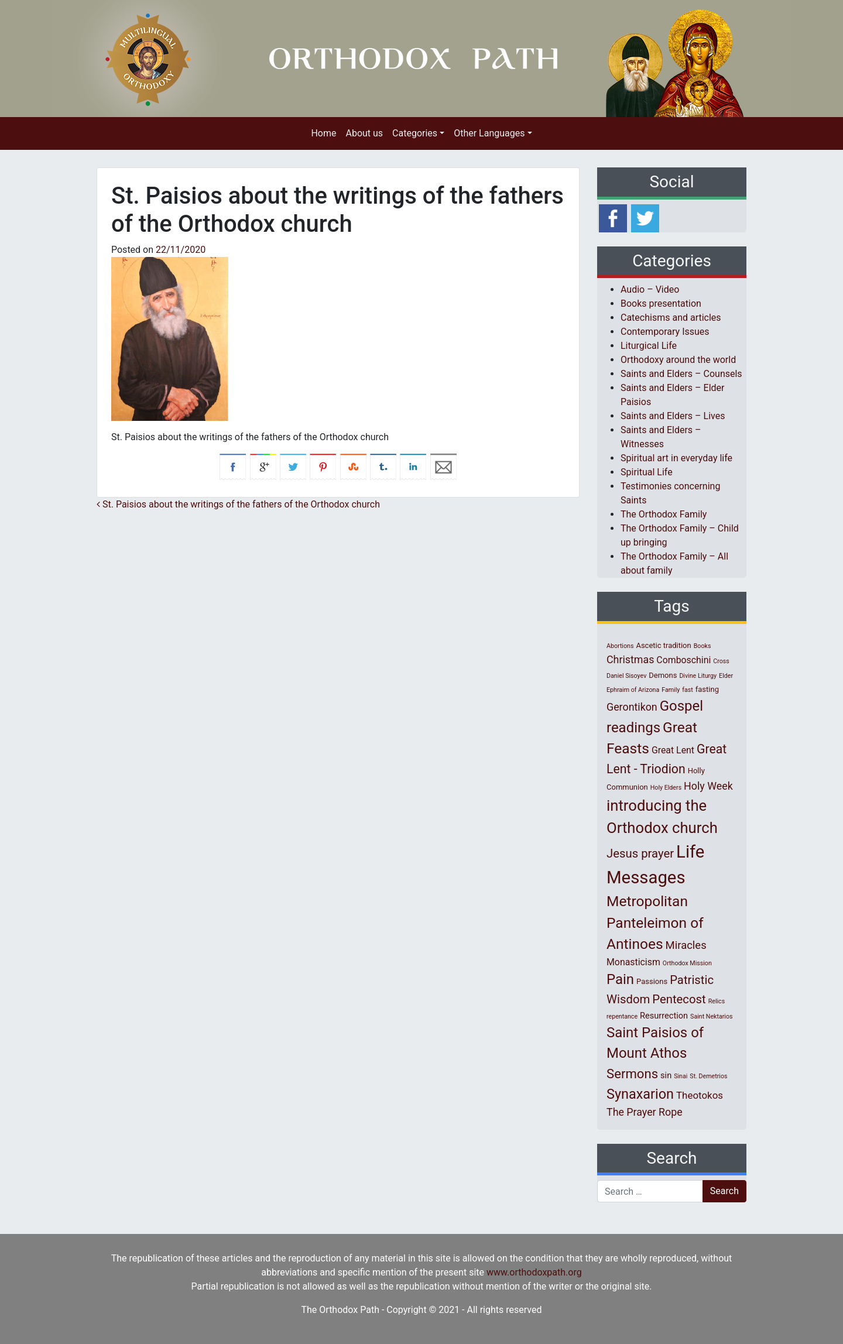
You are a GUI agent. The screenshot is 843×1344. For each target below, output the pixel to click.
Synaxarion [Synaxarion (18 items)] (640, 1094)
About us (364, 133)
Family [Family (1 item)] (671, 690)
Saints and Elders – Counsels (681, 373)
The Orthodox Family (664, 514)
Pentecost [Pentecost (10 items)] (678, 999)
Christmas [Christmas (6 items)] (630, 659)
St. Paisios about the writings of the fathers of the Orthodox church (238, 504)
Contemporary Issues (665, 331)
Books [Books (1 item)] (702, 646)
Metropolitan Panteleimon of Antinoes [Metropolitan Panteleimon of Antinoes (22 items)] (655, 923)
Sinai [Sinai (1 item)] (680, 1076)
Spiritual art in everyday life (676, 458)
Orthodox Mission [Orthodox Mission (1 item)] (687, 963)
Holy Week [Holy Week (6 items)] (708, 786)
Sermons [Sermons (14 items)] (632, 1073)
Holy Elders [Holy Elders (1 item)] (665, 787)
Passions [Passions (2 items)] (651, 981)
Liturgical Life (649, 345)
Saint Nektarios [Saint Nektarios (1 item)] (711, 1016)
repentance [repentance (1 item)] (622, 1016)
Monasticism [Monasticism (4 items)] (633, 962)
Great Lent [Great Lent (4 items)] (673, 750)
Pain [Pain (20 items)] (620, 979)
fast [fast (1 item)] (687, 690)
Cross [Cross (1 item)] (721, 661)
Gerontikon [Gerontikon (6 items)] (631, 707)
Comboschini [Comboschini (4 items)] (683, 660)
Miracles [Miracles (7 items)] (686, 945)
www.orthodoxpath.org (534, 1272)
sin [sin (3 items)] (665, 1075)
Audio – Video (650, 289)
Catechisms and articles (671, 317)
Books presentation (661, 303)
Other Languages (489, 133)
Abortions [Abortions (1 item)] (619, 646)
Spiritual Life (647, 472)
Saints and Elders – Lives (673, 415)
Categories (414, 133)
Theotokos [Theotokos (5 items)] (699, 1095)
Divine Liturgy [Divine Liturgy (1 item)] (698, 676)
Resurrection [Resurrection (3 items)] (664, 1015)
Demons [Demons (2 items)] (663, 675)
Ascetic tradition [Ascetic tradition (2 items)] (663, 645)
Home (323, 133)
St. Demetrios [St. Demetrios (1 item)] (708, 1076)
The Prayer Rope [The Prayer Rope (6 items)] (644, 1112)
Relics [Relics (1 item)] (716, 1001)
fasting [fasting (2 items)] (707, 689)
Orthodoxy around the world (678, 359)
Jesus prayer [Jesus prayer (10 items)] (640, 853)
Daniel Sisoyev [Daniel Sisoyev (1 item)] (626, 676)
